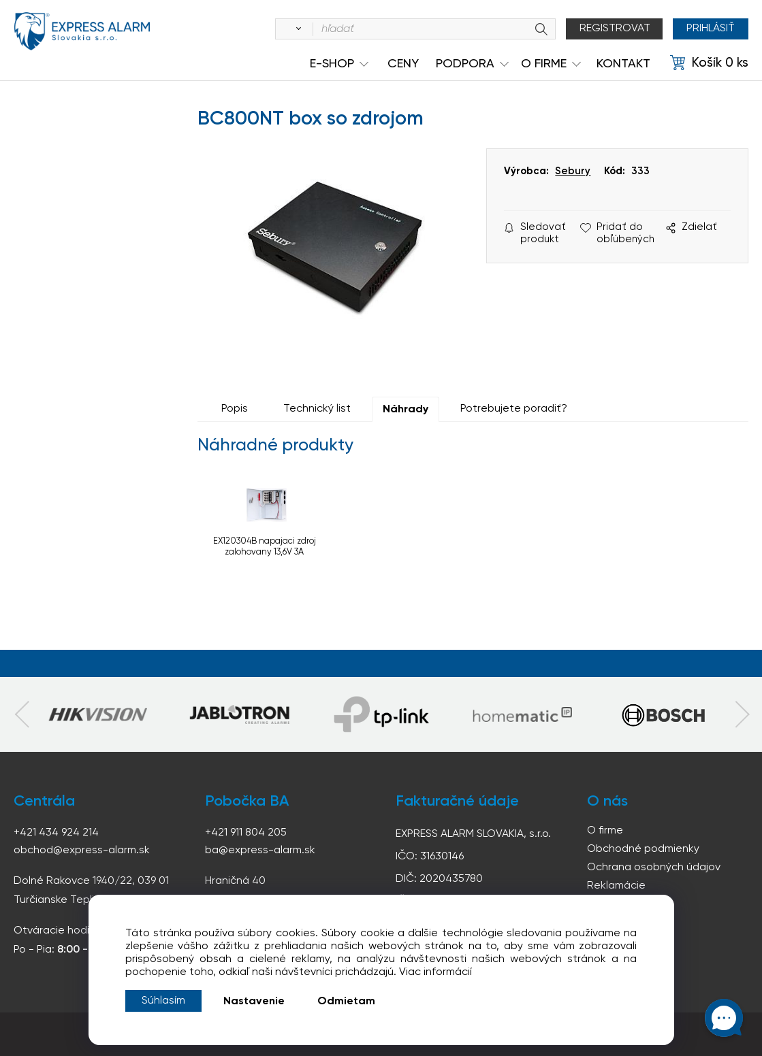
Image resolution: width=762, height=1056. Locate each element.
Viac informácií (435, 972)
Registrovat (615, 28)
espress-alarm (82, 31)
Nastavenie (254, 1001)
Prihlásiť (710, 28)
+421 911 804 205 (246, 832)
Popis (234, 408)
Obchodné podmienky (643, 849)
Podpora (465, 64)
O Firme (544, 64)
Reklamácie (616, 885)
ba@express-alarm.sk (260, 850)
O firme (605, 830)
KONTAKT (623, 64)
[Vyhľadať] (296, 29)
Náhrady (405, 409)
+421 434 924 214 (56, 832)
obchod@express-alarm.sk (82, 850)
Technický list (317, 408)
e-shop (332, 64)
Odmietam (346, 1001)
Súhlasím (163, 1000)
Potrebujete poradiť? (513, 408)
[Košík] (709, 63)
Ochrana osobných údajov (653, 867)
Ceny (403, 64)
